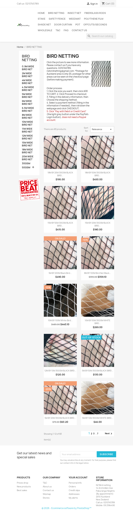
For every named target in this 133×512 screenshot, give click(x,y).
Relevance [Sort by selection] (102, 129)
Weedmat (75, 18)
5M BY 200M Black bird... (60, 273)
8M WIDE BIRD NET (27, 116)
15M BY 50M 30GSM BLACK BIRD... (60, 224)
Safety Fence (57, 18)
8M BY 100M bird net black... (97, 273)
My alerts (73, 497)
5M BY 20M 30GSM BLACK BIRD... (60, 418)
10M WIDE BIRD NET (27, 123)
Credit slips (74, 490)
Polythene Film (93, 18)
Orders (72, 486)
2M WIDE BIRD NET (27, 75)
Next (109, 433)
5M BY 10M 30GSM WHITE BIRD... (97, 418)
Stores (46, 497)
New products (24, 486)
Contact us (79, 30)
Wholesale (45, 30)
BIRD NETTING (56, 13)
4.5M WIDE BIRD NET (28, 89)
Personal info (75, 482)
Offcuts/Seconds (95, 24)
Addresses (74, 494)
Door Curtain (63, 24)
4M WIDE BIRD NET (27, 82)
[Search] (101, 36)
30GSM (26, 163)
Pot (77, 24)
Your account (78, 477)
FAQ (66, 30)
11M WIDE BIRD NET (27, 130)
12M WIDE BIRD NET (27, 137)
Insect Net (74, 13)
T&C (58, 30)
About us (47, 486)
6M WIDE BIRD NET (27, 103)
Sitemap (47, 494)
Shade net (44, 24)
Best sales (22, 490)
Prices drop (22, 482)
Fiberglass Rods (95, 13)
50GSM (26, 167)
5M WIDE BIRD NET (27, 96)
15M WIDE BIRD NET (27, 144)
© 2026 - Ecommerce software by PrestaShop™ (66, 508)
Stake (41, 18)
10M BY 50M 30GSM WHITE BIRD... (97, 322)
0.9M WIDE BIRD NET (28, 68)
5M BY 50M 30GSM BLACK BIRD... (97, 370)
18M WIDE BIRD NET (27, 151)
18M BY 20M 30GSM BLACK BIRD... (60, 174)
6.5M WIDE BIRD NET (28, 109)
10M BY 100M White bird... (60, 320)
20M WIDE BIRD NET (27, 158)
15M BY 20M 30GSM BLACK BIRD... (97, 224)
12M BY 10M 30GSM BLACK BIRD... (60, 370)
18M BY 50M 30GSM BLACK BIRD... (97, 174)
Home (41, 13)
